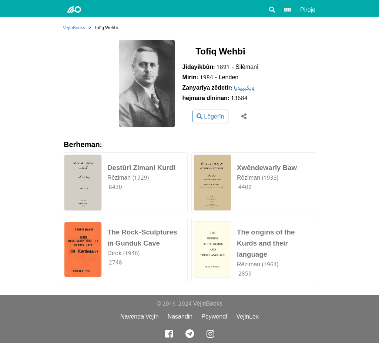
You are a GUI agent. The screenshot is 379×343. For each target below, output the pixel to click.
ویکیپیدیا (244, 87)
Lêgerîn (210, 116)
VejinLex (248, 316)
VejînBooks (74, 27)
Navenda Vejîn (139, 316)
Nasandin (180, 316)
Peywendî (214, 316)
